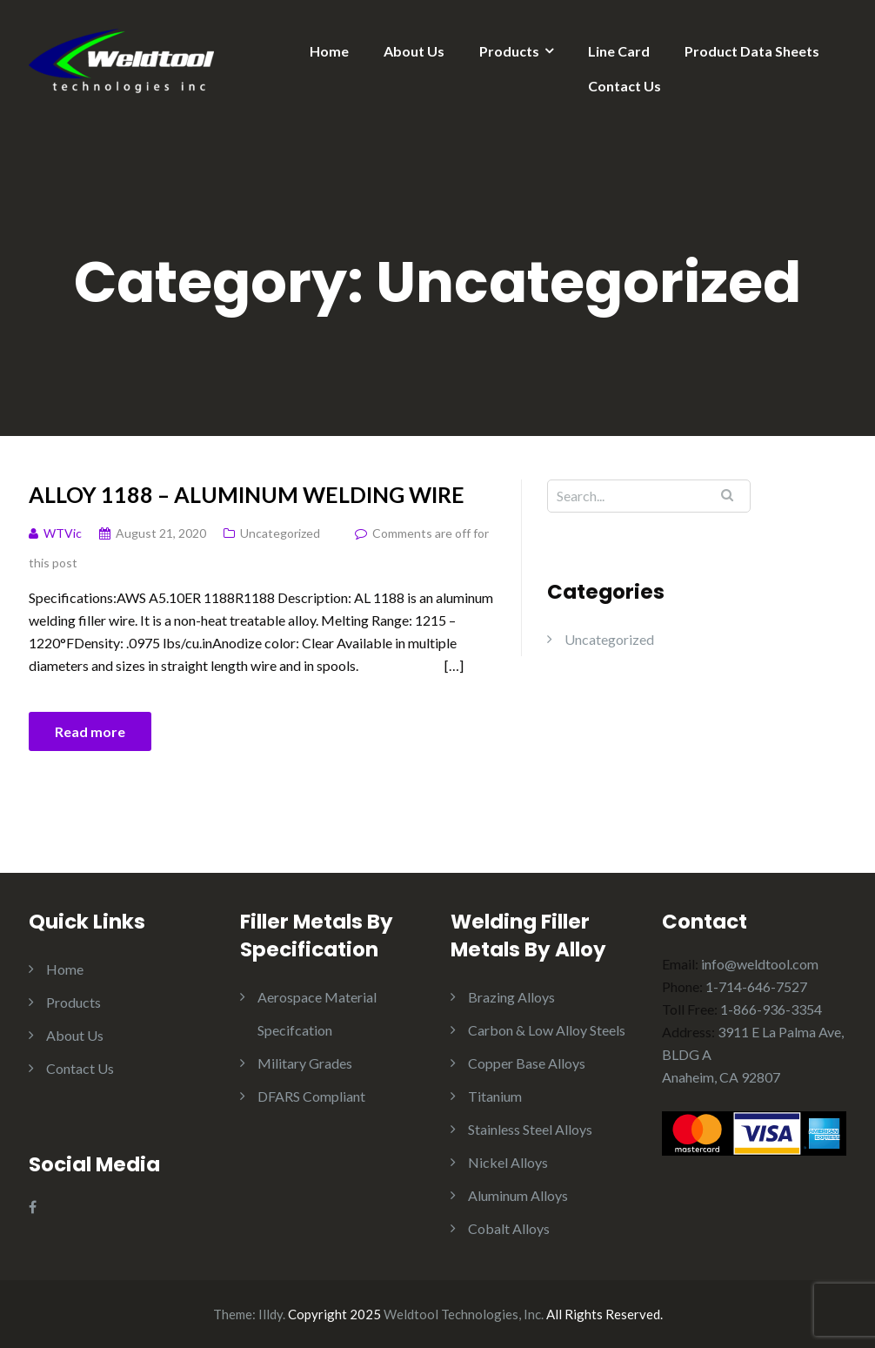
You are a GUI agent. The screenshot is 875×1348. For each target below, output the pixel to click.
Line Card (619, 51)
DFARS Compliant (311, 1096)
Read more (90, 731)
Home (329, 51)
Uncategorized (280, 533)
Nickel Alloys (508, 1162)
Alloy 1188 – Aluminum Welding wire (246, 494)
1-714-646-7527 (756, 986)
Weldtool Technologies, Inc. (464, 1314)
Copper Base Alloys (526, 1063)
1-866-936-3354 (771, 1009)
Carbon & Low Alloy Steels (546, 1030)
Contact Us (624, 85)
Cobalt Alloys (509, 1228)
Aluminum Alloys (518, 1195)
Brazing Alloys (511, 997)
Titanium (495, 1096)
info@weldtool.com (759, 964)
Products (509, 51)
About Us (414, 51)
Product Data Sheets (752, 51)
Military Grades (304, 1063)
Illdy (270, 1314)
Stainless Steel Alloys (530, 1129)
